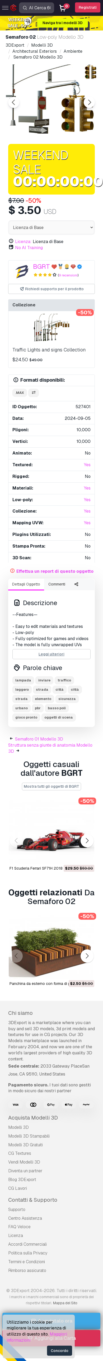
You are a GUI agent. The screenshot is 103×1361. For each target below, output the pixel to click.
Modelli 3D (18, 1127)
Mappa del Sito (65, 1303)
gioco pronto (26, 717)
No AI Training (29, 247)
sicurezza (67, 699)
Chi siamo (20, 1013)
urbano (21, 708)
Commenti (56, 584)
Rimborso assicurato (27, 1270)
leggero (22, 689)
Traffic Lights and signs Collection (49, 350)
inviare (44, 680)
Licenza (15, 1235)
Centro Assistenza (25, 1218)
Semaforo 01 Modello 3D (39, 739)
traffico (64, 680)
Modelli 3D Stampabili (29, 1136)
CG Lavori (17, 1188)
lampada (23, 680)
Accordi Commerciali (27, 1244)
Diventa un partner (25, 1171)
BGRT (41, 266)
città (59, 689)
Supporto (16, 1209)
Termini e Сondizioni (26, 1262)
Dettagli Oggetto (26, 584)
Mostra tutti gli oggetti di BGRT (51, 786)
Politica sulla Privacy (27, 1253)
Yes (87, 465)
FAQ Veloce (19, 1227)
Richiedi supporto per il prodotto (51, 289)
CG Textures (19, 1153)
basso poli (57, 708)
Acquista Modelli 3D (33, 1117)
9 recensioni (68, 275)
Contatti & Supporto (32, 1199)
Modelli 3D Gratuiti (25, 1145)
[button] (87, 840)
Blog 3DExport (22, 1179)
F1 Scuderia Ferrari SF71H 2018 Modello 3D (46, 868)
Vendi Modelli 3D (24, 1162)
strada (42, 689)
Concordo (59, 1350)
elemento (43, 699)
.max (19, 392)
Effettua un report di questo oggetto (54, 571)
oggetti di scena (58, 717)
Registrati (88, 7)
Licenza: (23, 241)
